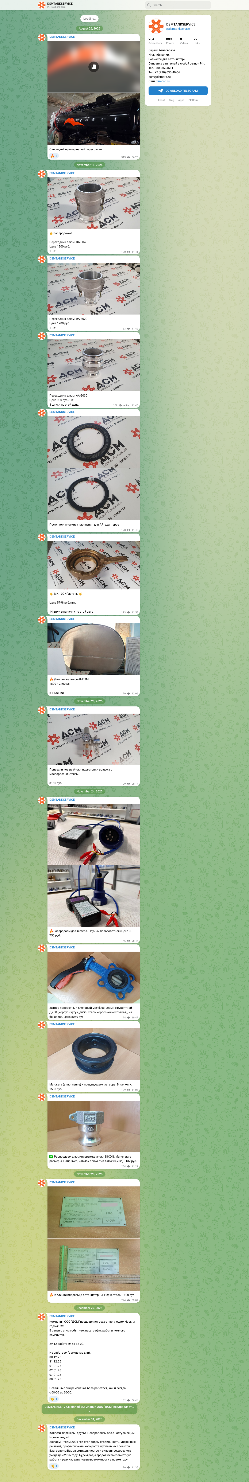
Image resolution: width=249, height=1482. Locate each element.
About (161, 100)
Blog (171, 100)
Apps (181, 100)
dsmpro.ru (163, 81)
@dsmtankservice (178, 28)
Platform (193, 100)
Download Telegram (178, 91)
